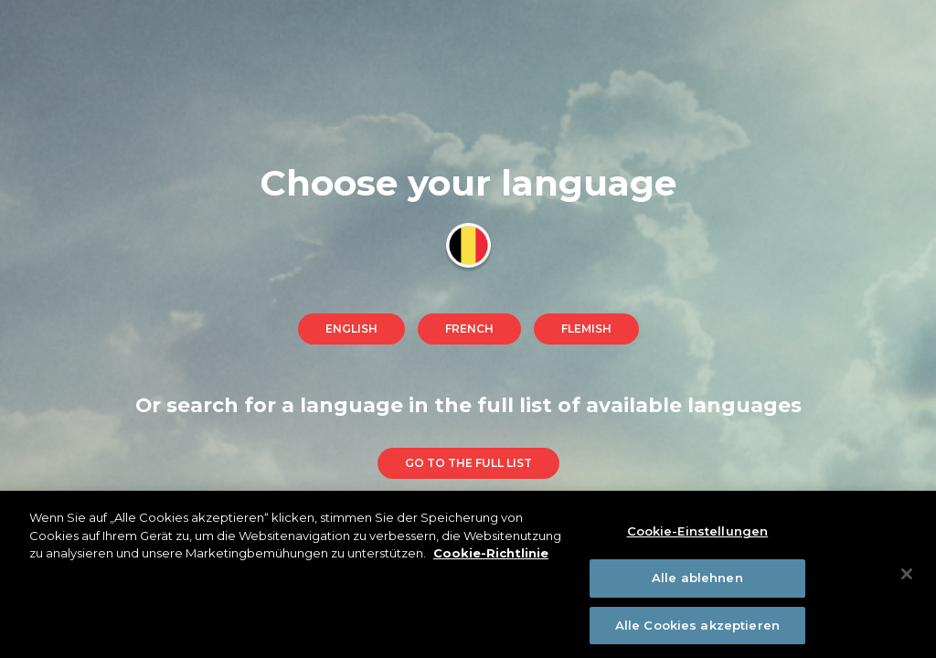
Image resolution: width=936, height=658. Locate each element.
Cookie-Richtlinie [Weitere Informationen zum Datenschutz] (490, 556)
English (351, 328)
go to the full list (468, 463)
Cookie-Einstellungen (698, 534)
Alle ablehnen (697, 581)
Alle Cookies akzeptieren (697, 628)
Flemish (586, 328)
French (469, 328)
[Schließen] (907, 578)
